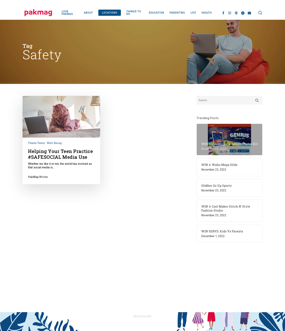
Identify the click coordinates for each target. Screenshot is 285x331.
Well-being (54, 143)
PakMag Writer (38, 177)
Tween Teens (36, 143)
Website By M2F (142, 316)
